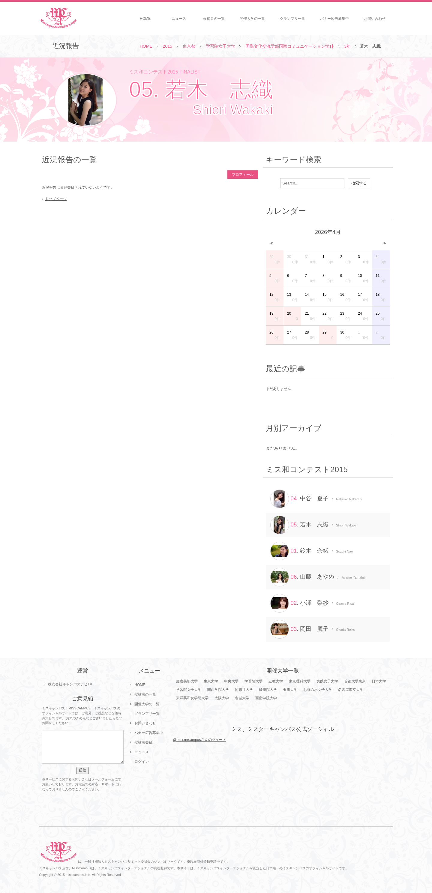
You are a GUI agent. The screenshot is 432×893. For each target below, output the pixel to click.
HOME (145, 18)
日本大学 (379, 681)
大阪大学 (221, 698)
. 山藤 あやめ (317, 577)
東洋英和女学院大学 (192, 698)
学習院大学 (253, 681)
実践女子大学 (327, 681)
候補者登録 (143, 742)
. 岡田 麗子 (312, 629)
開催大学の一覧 (252, 18)
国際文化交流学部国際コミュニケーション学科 (289, 46)
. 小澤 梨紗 (312, 603)
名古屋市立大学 (350, 690)
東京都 (189, 46)
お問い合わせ (375, 18)
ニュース (179, 18)
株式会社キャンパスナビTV (70, 684)
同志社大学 (244, 690)
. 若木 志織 (313, 525)
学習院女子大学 (220, 46)
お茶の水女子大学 (317, 690)
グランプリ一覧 (292, 18)
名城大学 (242, 698)
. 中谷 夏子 (316, 499)
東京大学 (211, 681)
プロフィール (243, 174)
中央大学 (231, 681)
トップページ (56, 199)
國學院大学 (268, 690)
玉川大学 (290, 690)
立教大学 (275, 681)
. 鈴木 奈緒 (311, 551)
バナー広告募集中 (334, 18)
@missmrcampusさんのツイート (199, 740)
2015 (167, 46)
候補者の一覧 (214, 18)
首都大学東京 (355, 681)
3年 (347, 46)
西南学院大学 (266, 698)
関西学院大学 (218, 690)
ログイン (141, 762)
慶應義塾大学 (187, 681)
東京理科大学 (299, 681)
